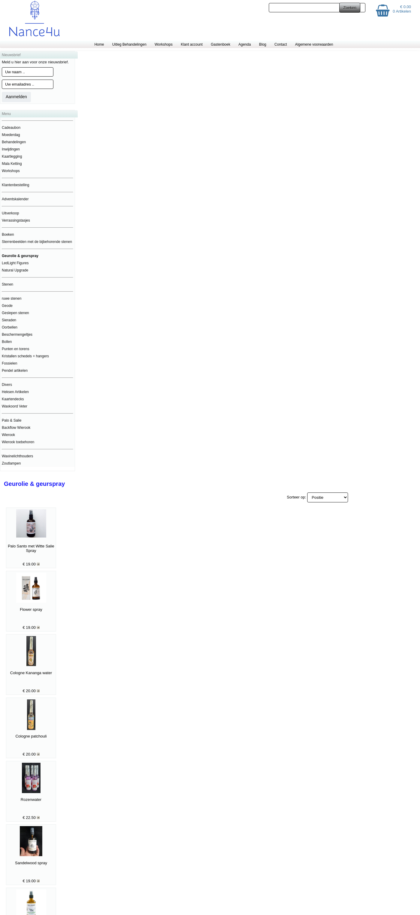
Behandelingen (14, 142)
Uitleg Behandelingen (129, 44)
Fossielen (9, 363)
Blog (262, 44)
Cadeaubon (11, 128)
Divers (7, 385)
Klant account (192, 44)
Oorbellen (9, 327)
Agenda (244, 44)
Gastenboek (220, 44)
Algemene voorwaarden (314, 44)
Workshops (163, 44)
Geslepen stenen (15, 313)
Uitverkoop (10, 213)
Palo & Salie (11, 420)
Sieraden (9, 320)
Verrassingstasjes (16, 220)
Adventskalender (15, 199)
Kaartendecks (13, 399)
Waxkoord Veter (14, 406)
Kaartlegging (12, 156)
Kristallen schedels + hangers (25, 356)
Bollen (7, 342)
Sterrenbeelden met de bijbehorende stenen (37, 242)
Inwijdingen (11, 149)
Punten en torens (15, 349)
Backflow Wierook (16, 428)
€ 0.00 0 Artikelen (402, 9)
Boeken (8, 234)
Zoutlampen (11, 463)
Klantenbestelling (15, 185)
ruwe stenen (11, 298)
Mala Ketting (12, 164)
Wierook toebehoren (18, 442)
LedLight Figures (15, 263)
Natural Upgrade (15, 270)
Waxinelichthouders (17, 456)
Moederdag (11, 135)
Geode (7, 306)
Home (99, 44)
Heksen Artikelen (15, 392)
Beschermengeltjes (17, 334)
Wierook (8, 435)
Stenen (7, 284)
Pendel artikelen (15, 370)
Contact (280, 44)
